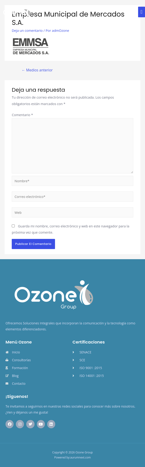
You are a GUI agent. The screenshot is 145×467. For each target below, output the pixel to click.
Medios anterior (37, 70)
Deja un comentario (27, 30)
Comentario (22, 114)
